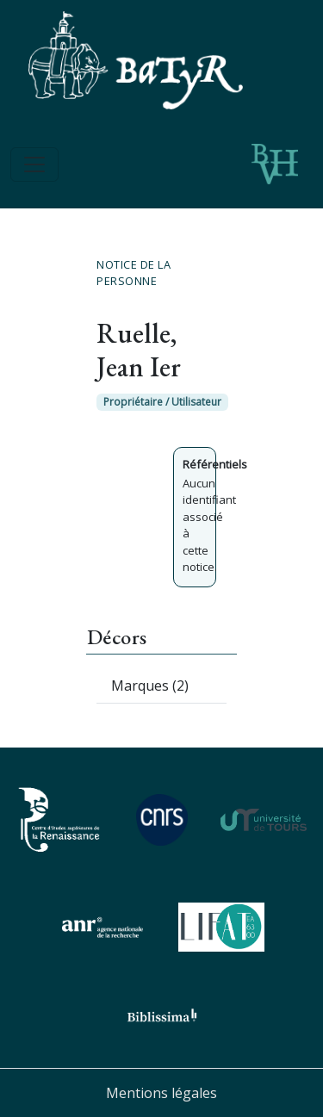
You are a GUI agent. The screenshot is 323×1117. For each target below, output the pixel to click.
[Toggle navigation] (34, 164)
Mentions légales (161, 1092)
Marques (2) (150, 685)
